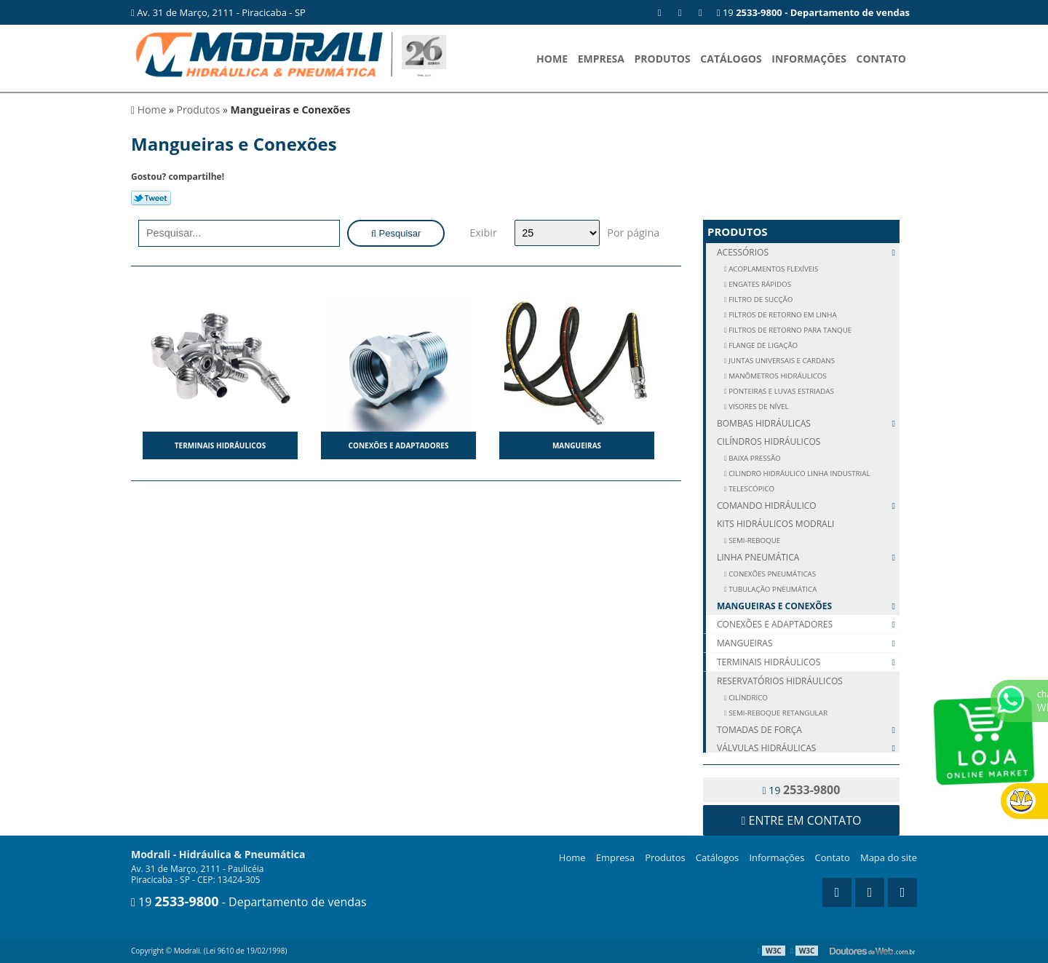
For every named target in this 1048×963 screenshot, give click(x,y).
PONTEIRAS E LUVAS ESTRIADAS (780, 391)
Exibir (482, 232)
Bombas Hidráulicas (808, 423)
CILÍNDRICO (747, 697)
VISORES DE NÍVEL (758, 406)
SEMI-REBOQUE (754, 540)
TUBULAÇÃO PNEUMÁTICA (772, 589)
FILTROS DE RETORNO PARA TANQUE (789, 330)
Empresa (601, 59)
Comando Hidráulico (808, 505)
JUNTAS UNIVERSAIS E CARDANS (781, 360)
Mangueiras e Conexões (808, 606)
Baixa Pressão (754, 458)
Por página (633, 232)
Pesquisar (396, 233)
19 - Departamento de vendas (249, 902)
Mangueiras (576, 445)
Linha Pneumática (808, 557)
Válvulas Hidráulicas (808, 748)
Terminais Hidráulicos (220, 445)
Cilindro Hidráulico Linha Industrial (798, 473)
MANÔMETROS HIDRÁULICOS (777, 376)
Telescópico (751, 489)
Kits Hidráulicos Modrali (775, 524)
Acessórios (808, 252)
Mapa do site (888, 857)
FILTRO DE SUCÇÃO (760, 299)
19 (813, 12)
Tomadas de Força (808, 730)
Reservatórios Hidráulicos (780, 681)
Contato (881, 59)
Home (552, 59)
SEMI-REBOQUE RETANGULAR (777, 713)
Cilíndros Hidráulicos (768, 441)
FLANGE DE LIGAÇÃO (762, 345)
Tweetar (151, 198)
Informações (808, 59)
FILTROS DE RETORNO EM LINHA (782, 315)
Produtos (663, 59)
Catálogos (730, 59)
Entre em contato (802, 820)
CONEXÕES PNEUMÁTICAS (772, 574)
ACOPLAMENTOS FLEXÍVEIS (773, 269)
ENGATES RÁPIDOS (759, 284)
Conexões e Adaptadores (399, 445)
